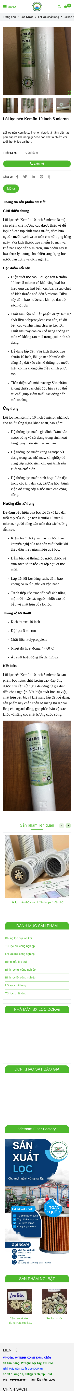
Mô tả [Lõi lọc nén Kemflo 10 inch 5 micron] (11, 188)
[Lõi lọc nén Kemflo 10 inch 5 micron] (37, 6)
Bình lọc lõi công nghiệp (20, 977)
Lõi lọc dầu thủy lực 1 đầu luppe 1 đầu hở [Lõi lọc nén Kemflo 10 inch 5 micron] (37, 902)
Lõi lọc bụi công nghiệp (20, 953)
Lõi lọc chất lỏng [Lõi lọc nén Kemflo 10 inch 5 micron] (48, 16)
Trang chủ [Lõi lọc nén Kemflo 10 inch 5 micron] (9, 16)
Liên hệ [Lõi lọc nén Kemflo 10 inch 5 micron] (37, 163)
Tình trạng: (10, 152)
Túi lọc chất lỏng (15, 993)
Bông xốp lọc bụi (16, 961)
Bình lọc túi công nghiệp (20, 969)
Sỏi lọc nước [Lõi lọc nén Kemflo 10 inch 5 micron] (54, 1318)
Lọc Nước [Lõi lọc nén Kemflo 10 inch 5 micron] (27, 16)
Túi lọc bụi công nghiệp (20, 946)
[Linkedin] (33, 177)
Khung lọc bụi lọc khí (18, 938)
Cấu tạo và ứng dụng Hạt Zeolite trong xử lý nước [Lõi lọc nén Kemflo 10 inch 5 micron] (19, 1321)
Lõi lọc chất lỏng (15, 985)
